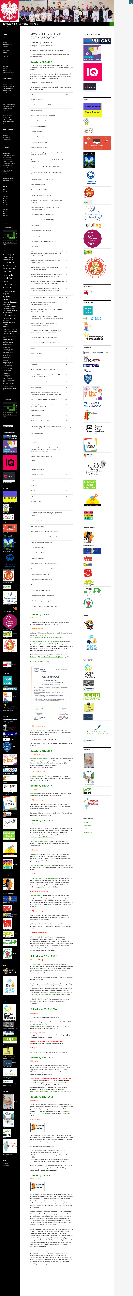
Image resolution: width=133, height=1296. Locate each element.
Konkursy (5, 350)
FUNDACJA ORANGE (8, 342)
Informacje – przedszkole (9, 82)
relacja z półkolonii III (64, 1091)
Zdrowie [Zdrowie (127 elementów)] (12, 334)
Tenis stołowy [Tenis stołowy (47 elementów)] (6, 320)
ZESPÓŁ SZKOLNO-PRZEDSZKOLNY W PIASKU (20, 24)
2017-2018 (5, 207)
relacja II (52, 1142)
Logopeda (5, 42)
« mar (4, 244)
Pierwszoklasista (7, 90)
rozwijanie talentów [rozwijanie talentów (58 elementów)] (11, 310)
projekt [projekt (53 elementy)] (5, 304)
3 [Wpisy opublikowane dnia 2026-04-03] (14, 233)
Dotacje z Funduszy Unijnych (10, 168)
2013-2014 (5, 198)
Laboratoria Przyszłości (8, 180)
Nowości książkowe (44, 1113)
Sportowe (5, 367)
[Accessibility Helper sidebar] (131, 2)
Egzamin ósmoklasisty (8, 115)
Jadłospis (5, 52)
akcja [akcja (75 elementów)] (9, 255)
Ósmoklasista (6, 92)
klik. (53, 1069)
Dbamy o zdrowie (7, 157)
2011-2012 (5, 194)
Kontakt (81, 23)
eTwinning (9, 739)
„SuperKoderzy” (37, 964)
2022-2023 (5, 218)
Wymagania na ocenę (8, 113)
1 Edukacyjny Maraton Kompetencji (10, 721)
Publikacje (5, 135)
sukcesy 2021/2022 (7, 368)
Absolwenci (5, 123)
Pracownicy (5, 40)
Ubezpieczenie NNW (8, 88)
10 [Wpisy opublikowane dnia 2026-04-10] (14, 235)
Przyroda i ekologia (7, 165)
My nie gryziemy (35, 1052)
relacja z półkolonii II (50, 1091)
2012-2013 (5, 196)
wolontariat (5, 375)
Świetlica (96, 23)
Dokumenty (5, 46)
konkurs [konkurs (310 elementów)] (7, 296)
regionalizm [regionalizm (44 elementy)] (10, 308)
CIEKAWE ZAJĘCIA (7, 339)
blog (68, 835)
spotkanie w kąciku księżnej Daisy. (52, 657)
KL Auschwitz (42, 635)
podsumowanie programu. (42, 661)
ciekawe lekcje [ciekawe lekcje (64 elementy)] (12, 266)
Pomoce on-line (6, 141)
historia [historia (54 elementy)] (13, 291)
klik (36, 1069)
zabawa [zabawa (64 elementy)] (9, 331)
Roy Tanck (6, 388)
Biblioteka (89, 23)
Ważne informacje (7, 110)
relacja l (46, 1142)
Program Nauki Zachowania (39, 937)
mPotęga (33, 828)
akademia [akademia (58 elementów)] (5, 255)
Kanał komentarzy (88, 829)
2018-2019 (5, 209)
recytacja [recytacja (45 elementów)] (5, 308)
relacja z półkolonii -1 (37, 1091)
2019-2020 (5, 211)
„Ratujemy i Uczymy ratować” (39, 841)
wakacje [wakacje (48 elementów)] (14, 322)
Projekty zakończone (8, 178)
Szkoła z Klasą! (6, 153)
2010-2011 (5, 191)
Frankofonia (6, 173)
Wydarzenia (6, 378)
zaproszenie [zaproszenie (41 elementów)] (14, 331)
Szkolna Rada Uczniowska (9, 104)
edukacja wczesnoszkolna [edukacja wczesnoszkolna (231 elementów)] (10, 287)
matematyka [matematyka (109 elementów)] (7, 302)
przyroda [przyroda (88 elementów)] (13, 307)
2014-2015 (5, 200)
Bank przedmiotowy (7, 108)
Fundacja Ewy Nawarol (51, 984)
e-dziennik (5, 133)
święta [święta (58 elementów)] (4, 336)
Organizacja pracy (7, 70)
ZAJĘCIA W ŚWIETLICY (8, 383)
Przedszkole (105, 23)
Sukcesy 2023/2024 (7, 370)
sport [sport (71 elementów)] (4, 312)
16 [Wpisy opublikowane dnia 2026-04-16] (12, 237)
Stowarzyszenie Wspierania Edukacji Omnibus (9, 1083)
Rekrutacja (72, 23)
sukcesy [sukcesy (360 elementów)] (7, 315)
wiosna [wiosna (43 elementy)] (10, 324)
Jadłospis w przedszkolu (8, 72)
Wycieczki (5, 377)
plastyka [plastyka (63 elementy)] (14, 302)
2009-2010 (5, 189)
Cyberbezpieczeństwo (8, 54)
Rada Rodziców (6, 95)
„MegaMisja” (34, 854)
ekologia (5, 341)
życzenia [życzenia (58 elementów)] (8, 336)
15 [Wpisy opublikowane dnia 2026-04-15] (10, 237)
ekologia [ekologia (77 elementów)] (8, 291)
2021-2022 (5, 215)
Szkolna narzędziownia (8, 121)
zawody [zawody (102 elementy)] (5, 334)
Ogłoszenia (5, 359)
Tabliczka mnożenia (7, 119)
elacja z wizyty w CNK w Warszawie (42, 837)
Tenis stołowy (6, 372)
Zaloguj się (86, 822)
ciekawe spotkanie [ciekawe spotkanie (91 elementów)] (9, 268)
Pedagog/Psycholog (7, 44)
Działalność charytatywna (9, 163)
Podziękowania (6, 176)
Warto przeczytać (7, 139)
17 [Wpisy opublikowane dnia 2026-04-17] (14, 237)
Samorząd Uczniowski (8, 365)
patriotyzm (5, 360)
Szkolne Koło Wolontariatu (9, 151)
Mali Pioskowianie (7, 355)
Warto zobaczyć (6, 137)
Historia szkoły (6, 38)
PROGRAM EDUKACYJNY (9, 362)
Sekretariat (64, 23)
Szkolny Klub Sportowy (37, 730)
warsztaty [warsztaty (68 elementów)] (6, 324)
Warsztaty (5, 373)
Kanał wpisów (87, 825)
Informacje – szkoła (7, 84)
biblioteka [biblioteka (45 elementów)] (5, 262)
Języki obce (5, 347)
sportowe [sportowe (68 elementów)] (9, 312)
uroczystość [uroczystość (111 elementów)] (7, 322)
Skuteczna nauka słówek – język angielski (10, 610)
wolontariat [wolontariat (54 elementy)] (6, 326)
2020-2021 (5, 213)
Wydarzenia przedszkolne (9, 380)
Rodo (56, 23)
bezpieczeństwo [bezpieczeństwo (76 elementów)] (8, 259)
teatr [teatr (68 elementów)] (15, 318)
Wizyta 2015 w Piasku (54, 992)
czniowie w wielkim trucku (43, 994)
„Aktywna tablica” (36, 895)
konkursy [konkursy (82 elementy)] (6, 299)
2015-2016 (5, 202)
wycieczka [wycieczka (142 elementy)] (7, 329)
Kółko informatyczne (8, 349)
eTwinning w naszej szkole (9, 155)
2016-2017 (5, 204)
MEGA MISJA (6, 357)
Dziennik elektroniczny (8, 86)
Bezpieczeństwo (7, 117)
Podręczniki (5, 57)
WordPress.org (87, 832)
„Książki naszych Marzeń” (38, 1024)
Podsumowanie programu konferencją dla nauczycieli (46, 637)
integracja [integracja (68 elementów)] (6, 293)
